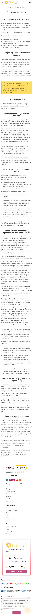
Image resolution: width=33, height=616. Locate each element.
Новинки (8, 512)
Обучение (8, 508)
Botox (7, 529)
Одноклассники (20, 480)
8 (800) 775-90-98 (16, 567)
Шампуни (8, 534)
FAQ (7, 515)
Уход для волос (10, 531)
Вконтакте (7, 480)
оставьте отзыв (9, 471)
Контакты (8, 501)
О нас (7, 486)
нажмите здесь (10, 608)
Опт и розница (10, 489)
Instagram (13, 480)
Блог (7, 517)
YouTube (17, 480)
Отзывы (8, 498)
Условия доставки (11, 494)
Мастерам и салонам (12, 520)
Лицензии (8, 496)
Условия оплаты (10, 491)
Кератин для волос (11, 526)
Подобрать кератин (11, 510)
